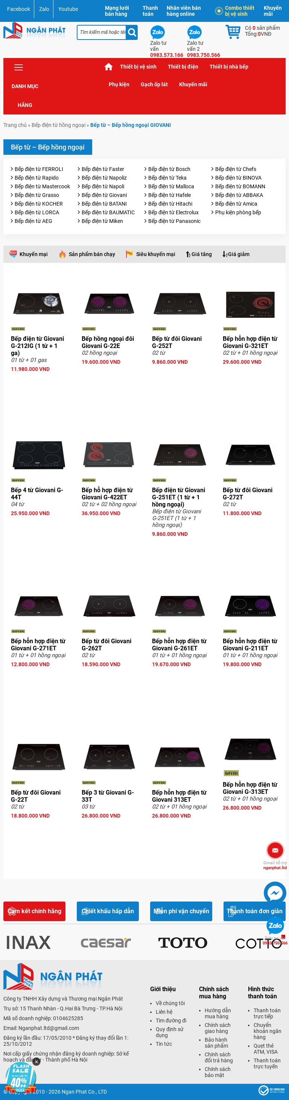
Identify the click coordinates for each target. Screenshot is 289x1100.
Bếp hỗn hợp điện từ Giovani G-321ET (250, 342)
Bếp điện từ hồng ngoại (58, 125)
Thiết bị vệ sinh (138, 67)
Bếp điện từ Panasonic (174, 221)
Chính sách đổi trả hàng (219, 1057)
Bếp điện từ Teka (167, 178)
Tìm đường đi (171, 1021)
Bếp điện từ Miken (102, 221)
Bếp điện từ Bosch (169, 169)
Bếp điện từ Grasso (37, 195)
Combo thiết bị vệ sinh (236, 11)
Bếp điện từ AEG (33, 221)
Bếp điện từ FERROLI (39, 169)
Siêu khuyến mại (155, 254)
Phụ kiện (119, 84)
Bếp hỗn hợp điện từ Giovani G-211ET (250, 645)
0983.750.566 (275, 941)
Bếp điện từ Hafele (169, 195)
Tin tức (164, 1044)
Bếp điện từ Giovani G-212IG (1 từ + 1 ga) (37, 346)
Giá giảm (238, 254)
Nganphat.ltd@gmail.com (48, 1028)
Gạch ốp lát (154, 84)
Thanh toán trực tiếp (267, 1013)
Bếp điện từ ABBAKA (239, 195)
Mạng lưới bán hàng (117, 11)
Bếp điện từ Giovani (104, 195)
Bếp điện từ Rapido (37, 178)
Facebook (18, 9)
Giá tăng (202, 254)
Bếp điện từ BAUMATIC (108, 212)
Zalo (44, 9)
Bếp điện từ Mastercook (42, 186)
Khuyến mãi (273, 11)
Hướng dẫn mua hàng (218, 1013)
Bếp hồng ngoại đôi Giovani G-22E (108, 342)
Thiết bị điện (183, 67)
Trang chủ (108, 67)
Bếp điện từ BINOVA (238, 178)
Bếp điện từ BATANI (104, 204)
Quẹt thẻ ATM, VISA (266, 1049)
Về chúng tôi (170, 1003)
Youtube (68, 9)
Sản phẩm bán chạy (92, 254)
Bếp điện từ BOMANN (240, 186)
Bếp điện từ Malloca (171, 186)
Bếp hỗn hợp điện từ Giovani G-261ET (179, 645)
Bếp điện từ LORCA (37, 212)
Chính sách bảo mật (218, 1072)
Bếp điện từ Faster (103, 169)
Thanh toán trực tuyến (267, 1063)
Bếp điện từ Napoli (103, 186)
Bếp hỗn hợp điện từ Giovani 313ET (179, 796)
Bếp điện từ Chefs (235, 169)
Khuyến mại (34, 254)
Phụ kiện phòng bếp (238, 212)
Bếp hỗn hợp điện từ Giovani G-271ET (38, 645)
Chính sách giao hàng (218, 1028)
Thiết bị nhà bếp (229, 67)
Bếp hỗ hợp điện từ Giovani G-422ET (107, 494)
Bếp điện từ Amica (236, 204)
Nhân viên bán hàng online (184, 11)
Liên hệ (164, 1012)
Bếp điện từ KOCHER (39, 204)
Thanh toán (150, 11)
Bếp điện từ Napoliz (104, 178)
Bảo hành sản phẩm (216, 1043)
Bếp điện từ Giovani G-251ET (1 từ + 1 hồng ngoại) (178, 497)
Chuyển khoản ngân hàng (267, 1031)
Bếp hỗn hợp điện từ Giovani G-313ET (250, 788)
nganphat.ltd (275, 865)
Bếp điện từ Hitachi (170, 204)
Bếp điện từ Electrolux (173, 212)
